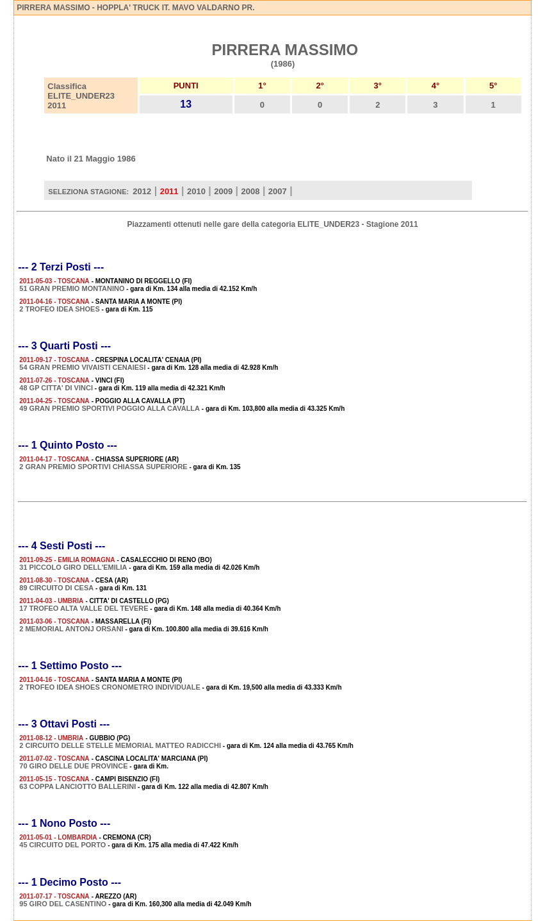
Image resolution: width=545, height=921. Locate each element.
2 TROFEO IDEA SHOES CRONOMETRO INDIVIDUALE (109, 687)
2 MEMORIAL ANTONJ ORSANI (71, 629)
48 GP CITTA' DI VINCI (56, 388)
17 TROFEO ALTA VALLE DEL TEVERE (83, 608)
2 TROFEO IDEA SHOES (59, 309)
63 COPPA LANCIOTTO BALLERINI (77, 786)
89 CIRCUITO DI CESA (56, 588)
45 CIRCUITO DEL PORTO (62, 845)
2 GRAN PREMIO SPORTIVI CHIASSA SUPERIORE (103, 466)
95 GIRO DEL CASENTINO (62, 904)
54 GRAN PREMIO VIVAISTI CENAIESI (82, 367)
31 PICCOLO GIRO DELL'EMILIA (73, 567)
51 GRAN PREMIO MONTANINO (71, 288)
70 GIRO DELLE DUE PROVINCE (73, 766)
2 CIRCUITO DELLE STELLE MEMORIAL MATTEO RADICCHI (120, 745)
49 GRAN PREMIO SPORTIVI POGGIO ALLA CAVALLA (109, 408)
